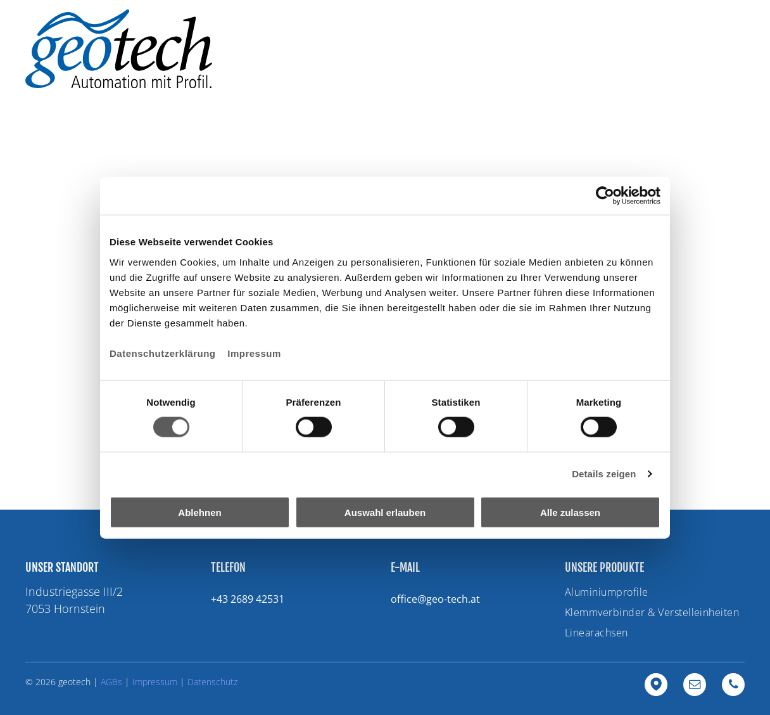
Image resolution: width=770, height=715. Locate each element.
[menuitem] (380, 45)
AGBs (111, 682)
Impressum (254, 352)
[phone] (733, 686)
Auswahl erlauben (385, 511)
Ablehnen (199, 511)
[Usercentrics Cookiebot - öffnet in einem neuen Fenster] (605, 195)
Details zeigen (604, 473)
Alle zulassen (570, 511)
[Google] (656, 686)
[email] (694, 686)
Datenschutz (212, 682)
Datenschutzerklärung (163, 352)
